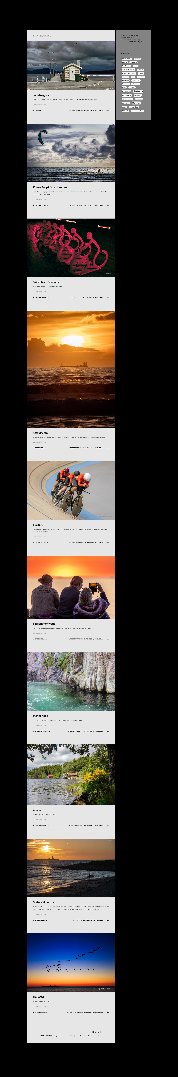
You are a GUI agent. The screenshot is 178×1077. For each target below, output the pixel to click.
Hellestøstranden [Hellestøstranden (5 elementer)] (128, 73)
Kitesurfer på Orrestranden (50, 187)
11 (84, 1036)
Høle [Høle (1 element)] (133, 77)
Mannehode (40, 715)
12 (89, 1036)
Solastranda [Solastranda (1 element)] (139, 99)
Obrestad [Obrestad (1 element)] (132, 87)
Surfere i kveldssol (44, 902)
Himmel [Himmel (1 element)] (141, 73)
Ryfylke (38, 110)
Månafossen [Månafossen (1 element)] (136, 84)
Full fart (37, 524)
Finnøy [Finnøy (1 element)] (135, 66)
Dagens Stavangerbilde (110, 4)
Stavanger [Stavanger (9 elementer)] (136, 103)
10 (80, 1036)
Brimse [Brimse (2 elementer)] (124, 62)
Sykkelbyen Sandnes (46, 282)
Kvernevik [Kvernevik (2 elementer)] (125, 80)
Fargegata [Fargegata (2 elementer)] (133, 62)
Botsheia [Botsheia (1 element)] (137, 58)
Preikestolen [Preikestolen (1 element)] (126, 91)
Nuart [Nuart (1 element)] (124, 87)
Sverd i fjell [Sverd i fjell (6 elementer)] (134, 107)
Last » (99, 1032)
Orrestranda (40, 432)
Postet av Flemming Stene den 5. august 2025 (87, 639)
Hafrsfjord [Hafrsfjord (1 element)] (140, 69)
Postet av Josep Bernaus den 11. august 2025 (87, 448)
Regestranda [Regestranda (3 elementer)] (126, 95)
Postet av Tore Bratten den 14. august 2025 (88, 297)
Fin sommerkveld (44, 623)
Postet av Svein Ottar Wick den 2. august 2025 (87, 731)
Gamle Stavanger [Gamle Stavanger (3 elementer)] (128, 69)
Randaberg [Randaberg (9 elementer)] (138, 91)
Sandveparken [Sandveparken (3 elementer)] (127, 99)
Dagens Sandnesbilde (153, 4)
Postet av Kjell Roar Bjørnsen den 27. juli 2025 (87, 1012)
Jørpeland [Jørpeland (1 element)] (141, 77)
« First (42, 1032)
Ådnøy (37, 810)
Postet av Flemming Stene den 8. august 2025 (87, 542)
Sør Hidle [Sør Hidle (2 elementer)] (125, 111)
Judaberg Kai (41, 95)
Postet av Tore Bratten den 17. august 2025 (88, 205)
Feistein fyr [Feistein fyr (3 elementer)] (126, 66)
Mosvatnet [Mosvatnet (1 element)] (125, 84)
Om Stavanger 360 (89, 4)
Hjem (75, 4)
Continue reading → (40, 105)
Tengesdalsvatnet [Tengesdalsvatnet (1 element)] (137, 110)
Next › (94, 1032)
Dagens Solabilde (132, 4)
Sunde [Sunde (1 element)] (124, 107)
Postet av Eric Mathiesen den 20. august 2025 (87, 110)
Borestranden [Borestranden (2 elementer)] (126, 58)
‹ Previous (46, 1032)
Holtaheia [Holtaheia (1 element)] (125, 77)
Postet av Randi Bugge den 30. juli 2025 (90, 920)
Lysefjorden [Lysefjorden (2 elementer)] (136, 80)
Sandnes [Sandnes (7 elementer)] (137, 95)
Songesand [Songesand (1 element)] (125, 103)
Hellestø (38, 996)
